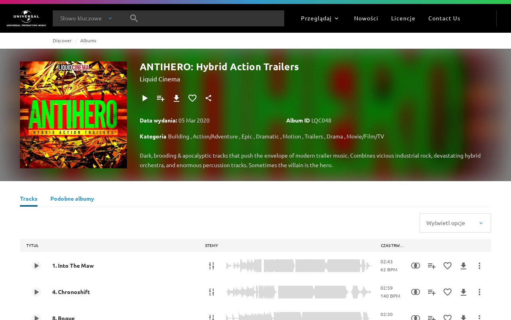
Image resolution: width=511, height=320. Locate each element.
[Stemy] (211, 266)
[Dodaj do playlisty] (160, 98)
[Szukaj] (134, 18)
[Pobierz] (176, 98)
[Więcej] (479, 266)
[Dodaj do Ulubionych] (192, 98)
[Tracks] (29, 199)
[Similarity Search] (415, 266)
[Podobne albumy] (72, 199)
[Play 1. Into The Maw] (36, 265)
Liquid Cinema (160, 79)
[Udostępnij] (208, 98)
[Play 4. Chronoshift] (36, 292)
